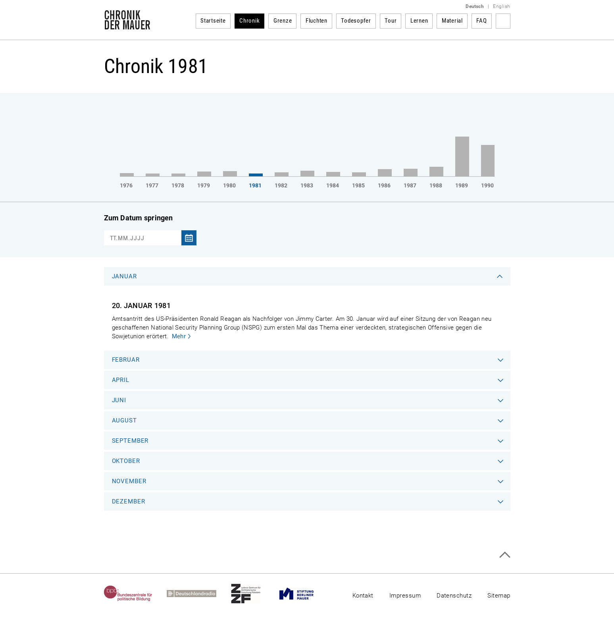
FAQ (481, 20)
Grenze (282, 20)
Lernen (419, 20)
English (501, 6)
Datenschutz (454, 595)
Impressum (405, 595)
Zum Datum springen (138, 218)
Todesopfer (356, 20)
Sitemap (498, 595)
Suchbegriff (503, 21)
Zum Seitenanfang (504, 554)
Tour (391, 20)
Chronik (249, 20)
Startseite (213, 20)
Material (452, 20)
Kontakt (362, 595)
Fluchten (316, 20)
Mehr (179, 336)
